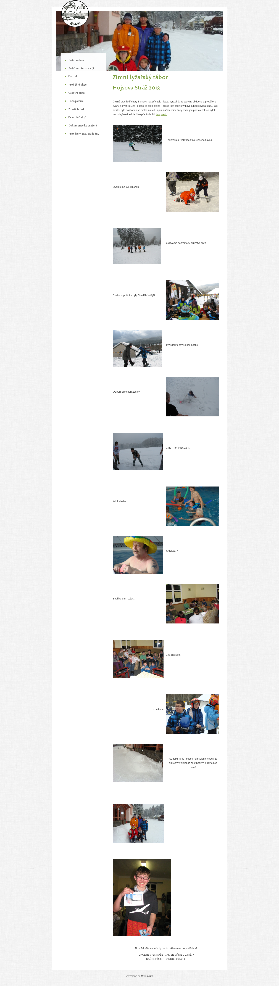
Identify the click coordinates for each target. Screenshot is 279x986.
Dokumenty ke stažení (82, 125)
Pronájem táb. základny (83, 133)
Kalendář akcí (77, 117)
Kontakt (73, 76)
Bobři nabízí (76, 60)
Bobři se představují (81, 68)
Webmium (147, 976)
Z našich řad (76, 109)
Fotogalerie (76, 101)
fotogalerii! (161, 114)
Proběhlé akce (77, 84)
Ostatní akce (76, 92)
